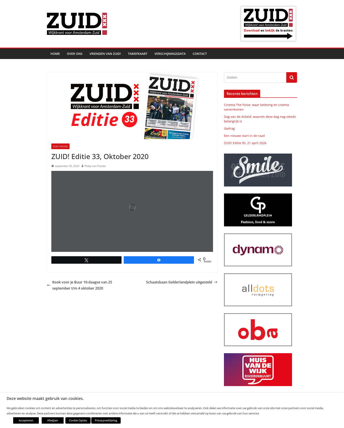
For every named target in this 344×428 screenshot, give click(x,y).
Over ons (74, 54)
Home (55, 54)
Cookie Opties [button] (78, 420)
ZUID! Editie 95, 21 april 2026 (245, 143)
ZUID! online (60, 146)
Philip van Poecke (95, 166)
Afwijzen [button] (52, 420)
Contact (200, 54)
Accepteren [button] (26, 420)
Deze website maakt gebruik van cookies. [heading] (45, 398)
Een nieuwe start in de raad (244, 136)
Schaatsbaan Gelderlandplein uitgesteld (181, 282)
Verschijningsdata (170, 54)
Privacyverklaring (106, 420)
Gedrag (229, 128)
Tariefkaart (137, 54)
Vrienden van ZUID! (105, 54)
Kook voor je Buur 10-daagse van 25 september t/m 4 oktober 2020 (79, 285)
